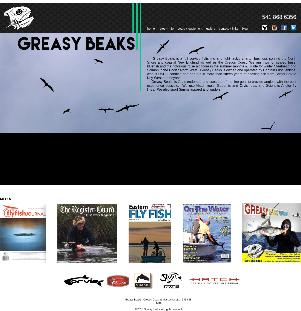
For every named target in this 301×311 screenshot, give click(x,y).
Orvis (182, 82)
